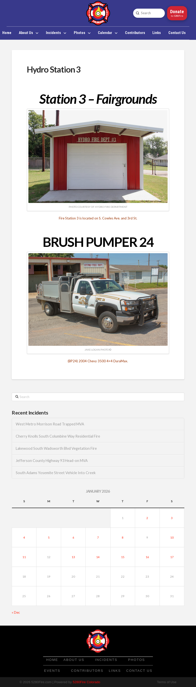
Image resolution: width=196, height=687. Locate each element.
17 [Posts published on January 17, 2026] (172, 557)
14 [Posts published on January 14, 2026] (98, 557)
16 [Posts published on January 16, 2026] (147, 557)
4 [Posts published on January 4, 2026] (24, 537)
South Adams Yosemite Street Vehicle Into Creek (56, 473)
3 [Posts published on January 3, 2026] (172, 518)
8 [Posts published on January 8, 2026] (122, 537)
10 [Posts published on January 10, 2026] (172, 537)
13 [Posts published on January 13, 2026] (73, 557)
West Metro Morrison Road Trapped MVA (50, 424)
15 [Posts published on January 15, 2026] (122, 557)
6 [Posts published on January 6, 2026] (73, 537)
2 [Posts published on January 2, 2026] (147, 518)
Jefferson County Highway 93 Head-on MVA (52, 460)
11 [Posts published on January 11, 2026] (24, 557)
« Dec (16, 612)
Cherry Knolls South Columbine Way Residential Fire (58, 436)
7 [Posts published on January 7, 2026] (98, 537)
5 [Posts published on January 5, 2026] (49, 537)
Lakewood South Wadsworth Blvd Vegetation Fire (56, 448)
